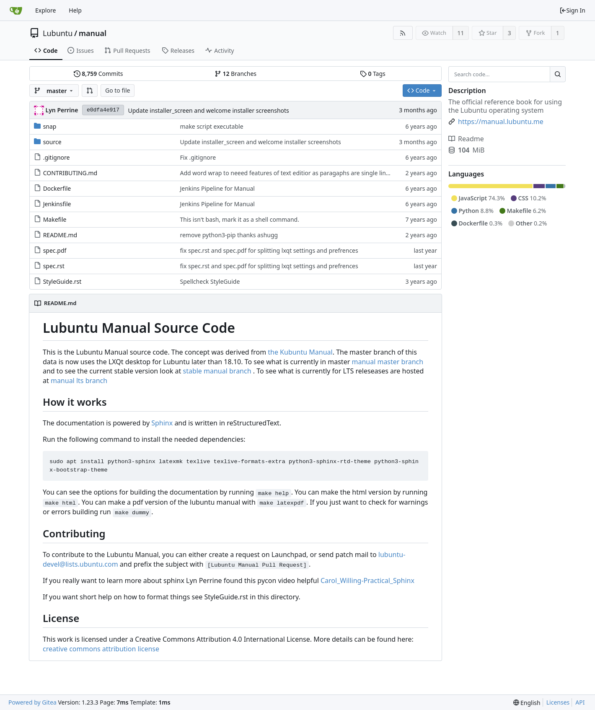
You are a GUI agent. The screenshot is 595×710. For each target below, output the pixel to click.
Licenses (558, 702)
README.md (60, 235)
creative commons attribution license (101, 648)
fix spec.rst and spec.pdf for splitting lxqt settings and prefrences (269, 250)
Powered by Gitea (32, 702)
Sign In (572, 10)
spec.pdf (55, 250)
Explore (45, 10)
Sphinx (162, 423)
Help (75, 10)
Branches (235, 74)
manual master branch (387, 361)
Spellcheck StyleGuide (210, 281)
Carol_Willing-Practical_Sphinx (367, 580)
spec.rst (54, 266)
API (580, 702)
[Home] (16, 10)
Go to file (117, 90)
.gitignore (56, 157)
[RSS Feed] (403, 33)
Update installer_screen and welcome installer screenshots (208, 110)
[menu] (527, 703)
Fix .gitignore (198, 157)
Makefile (55, 219)
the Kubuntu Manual (300, 352)
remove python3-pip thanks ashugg (229, 235)
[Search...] (558, 74)
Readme (466, 139)
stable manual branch (217, 371)
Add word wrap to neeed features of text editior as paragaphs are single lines (286, 173)
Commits (98, 74)
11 (460, 33)
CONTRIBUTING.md (70, 173)
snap (50, 126)
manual (92, 33)
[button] (90, 90)
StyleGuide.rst (62, 281)
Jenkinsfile (57, 204)
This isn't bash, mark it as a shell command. (239, 219)
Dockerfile (57, 188)
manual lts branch (79, 380)
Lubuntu (58, 33)
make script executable (211, 126)
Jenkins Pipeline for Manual (217, 188)
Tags (372, 74)
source (52, 142)
